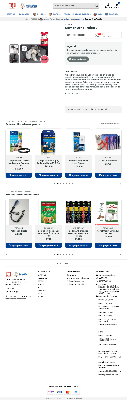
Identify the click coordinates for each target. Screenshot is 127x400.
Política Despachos (75, 281)
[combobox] (76, 6)
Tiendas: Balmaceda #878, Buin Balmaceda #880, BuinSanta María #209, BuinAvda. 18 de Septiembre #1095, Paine (107, 288)
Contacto (71, 275)
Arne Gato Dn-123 (108, 160)
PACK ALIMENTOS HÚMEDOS (77, 14)
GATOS (57, 14)
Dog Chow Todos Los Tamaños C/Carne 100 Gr (48, 233)
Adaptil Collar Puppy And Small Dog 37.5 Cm (48, 161)
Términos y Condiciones (78, 278)
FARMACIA (25, 14)
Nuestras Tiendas (71, 19)
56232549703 (103, 281)
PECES (46, 19)
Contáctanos (77, 59)
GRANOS (56, 19)
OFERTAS (12, 14)
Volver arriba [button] (64, 263)
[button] (106, 109)
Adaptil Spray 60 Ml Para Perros (78, 161)
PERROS (41, 14)
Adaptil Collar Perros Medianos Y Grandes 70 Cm (19, 163)
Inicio (26, 19)
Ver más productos (111, 123)
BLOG (85, 19)
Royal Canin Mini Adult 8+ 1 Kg (108, 232)
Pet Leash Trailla (19, 231)
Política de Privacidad (76, 284)
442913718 (101, 278)
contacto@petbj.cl (105, 275)
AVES (100, 14)
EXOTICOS (113, 14)
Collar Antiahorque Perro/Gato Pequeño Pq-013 (78, 233)
